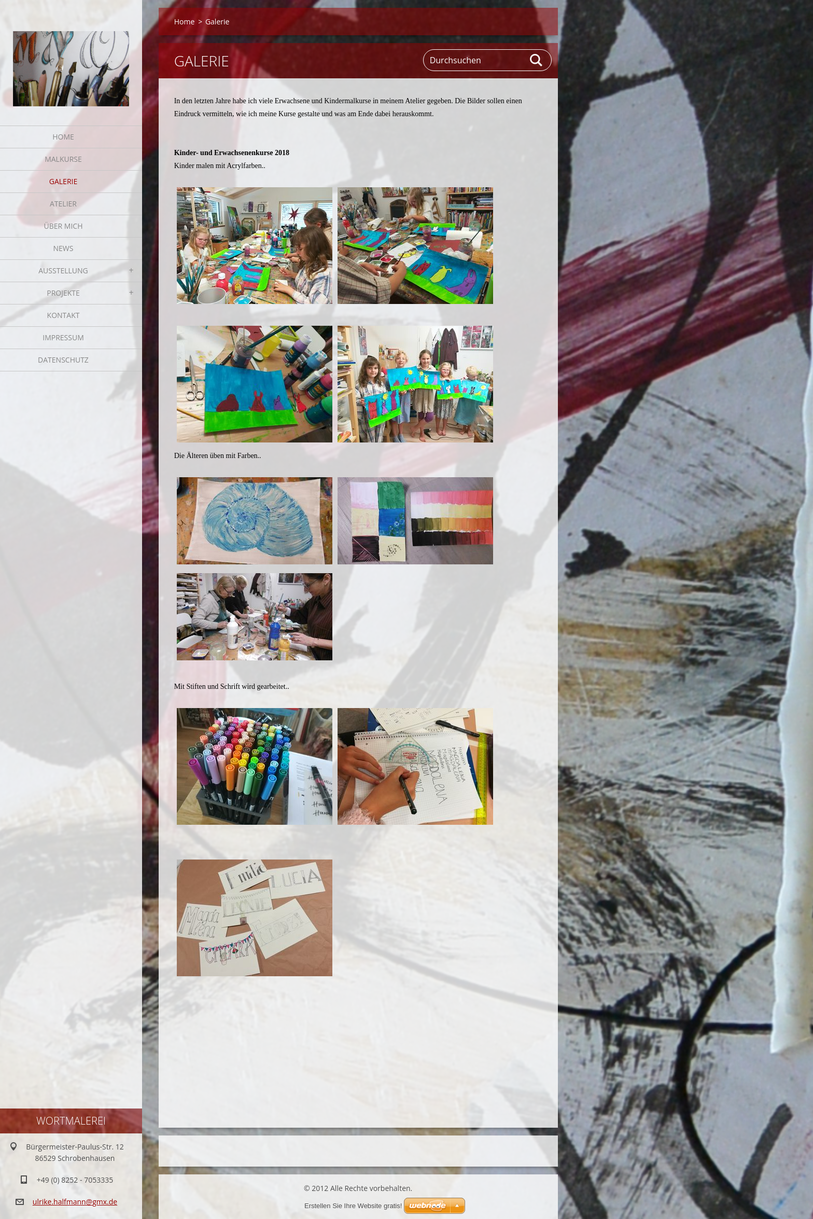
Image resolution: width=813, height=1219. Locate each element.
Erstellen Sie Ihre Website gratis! (353, 1206)
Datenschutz (63, 360)
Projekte (63, 293)
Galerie (63, 181)
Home (63, 137)
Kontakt (63, 315)
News (63, 248)
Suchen (536, 60)
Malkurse (63, 159)
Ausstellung (63, 270)
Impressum (63, 337)
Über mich (63, 226)
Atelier (63, 204)
